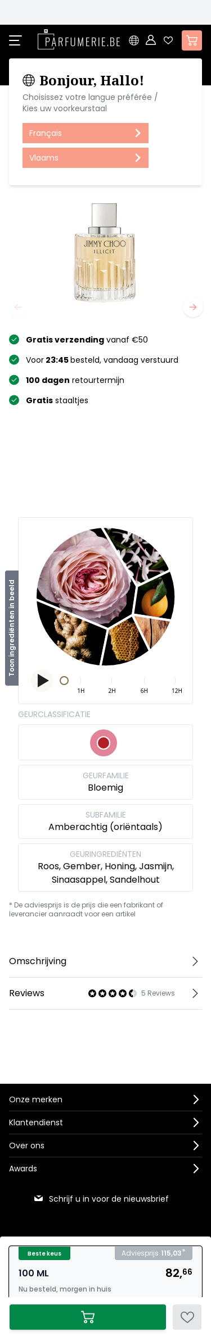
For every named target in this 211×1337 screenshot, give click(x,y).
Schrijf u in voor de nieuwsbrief (101, 1198)
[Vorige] (18, 307)
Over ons (26, 1145)
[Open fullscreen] (105, 251)
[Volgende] (192, 307)
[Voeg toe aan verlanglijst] (187, 1317)
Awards (23, 1168)
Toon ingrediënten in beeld (11, 628)
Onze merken (35, 1099)
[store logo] (78, 39)
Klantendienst (36, 1122)
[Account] (151, 40)
